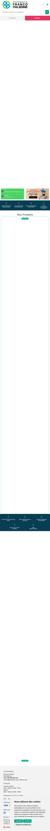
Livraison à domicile (9, 823)
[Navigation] (12, 18)
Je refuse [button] (27, 821)
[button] (2, 510)
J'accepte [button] (18, 821)
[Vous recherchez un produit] (23, 12)
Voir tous (25, 218)
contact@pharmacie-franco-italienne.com (15, 780)
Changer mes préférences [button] (23, 824)
